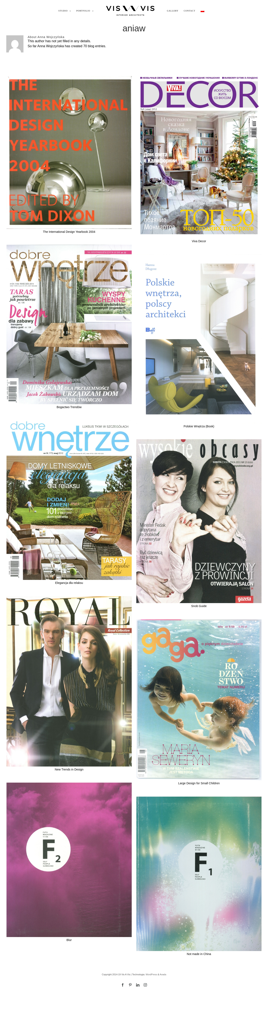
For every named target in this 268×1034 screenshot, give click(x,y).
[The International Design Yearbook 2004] (69, 152)
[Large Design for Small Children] (199, 700)
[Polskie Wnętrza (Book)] (199, 338)
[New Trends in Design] (69, 681)
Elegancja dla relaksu (69, 582)
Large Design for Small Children (199, 783)
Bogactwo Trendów (69, 407)
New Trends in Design (69, 769)
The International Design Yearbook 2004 (69, 231)
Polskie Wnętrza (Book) (199, 426)
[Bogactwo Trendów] (69, 324)
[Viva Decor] (199, 157)
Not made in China (199, 954)
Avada (163, 974)
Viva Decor (199, 241)
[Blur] (69, 860)
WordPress (151, 974)
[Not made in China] (199, 874)
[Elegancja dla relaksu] (69, 500)
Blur (69, 940)
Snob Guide (199, 606)
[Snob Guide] (199, 521)
